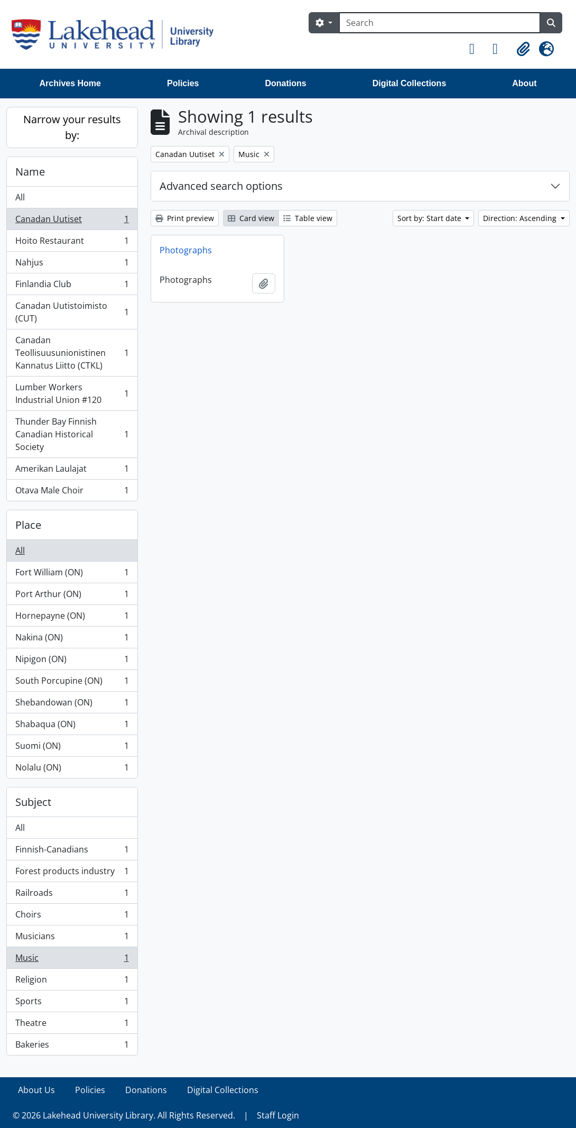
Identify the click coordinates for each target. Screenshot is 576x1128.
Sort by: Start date (430, 218)
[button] (476, 49)
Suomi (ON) (72, 748)
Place (28, 525)
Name (30, 171)
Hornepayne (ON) (72, 618)
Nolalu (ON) (72, 769)
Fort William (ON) (72, 574)
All (20, 197)
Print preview (184, 218)
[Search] (440, 22)
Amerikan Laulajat (72, 471)
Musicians (72, 938)
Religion (72, 982)
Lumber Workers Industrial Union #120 (72, 393)
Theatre (72, 1025)
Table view (307, 218)
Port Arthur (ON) (72, 596)
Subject (33, 802)
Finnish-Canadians (72, 851)
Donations (285, 83)
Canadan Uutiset (72, 221)
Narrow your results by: (72, 127)
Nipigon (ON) (72, 661)
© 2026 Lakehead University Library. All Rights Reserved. (124, 1115)
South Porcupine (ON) (72, 683)
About (524, 83)
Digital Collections (410, 83)
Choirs (72, 916)
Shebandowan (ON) (72, 704)
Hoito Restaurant (72, 243)
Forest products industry (72, 873)
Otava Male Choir (72, 492)
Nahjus (72, 264)
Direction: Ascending (521, 218)
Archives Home (70, 83)
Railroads (72, 895)
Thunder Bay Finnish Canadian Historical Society (72, 434)
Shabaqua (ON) (72, 726)
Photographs (186, 250)
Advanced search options (221, 186)
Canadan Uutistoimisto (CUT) (72, 312)
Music (72, 960)
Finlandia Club (72, 286)
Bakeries (72, 1046)
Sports (72, 1003)
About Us (36, 1090)
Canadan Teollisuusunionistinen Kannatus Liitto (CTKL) (72, 352)
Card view (251, 218)
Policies (183, 83)
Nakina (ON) (72, 639)
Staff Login (278, 1115)
